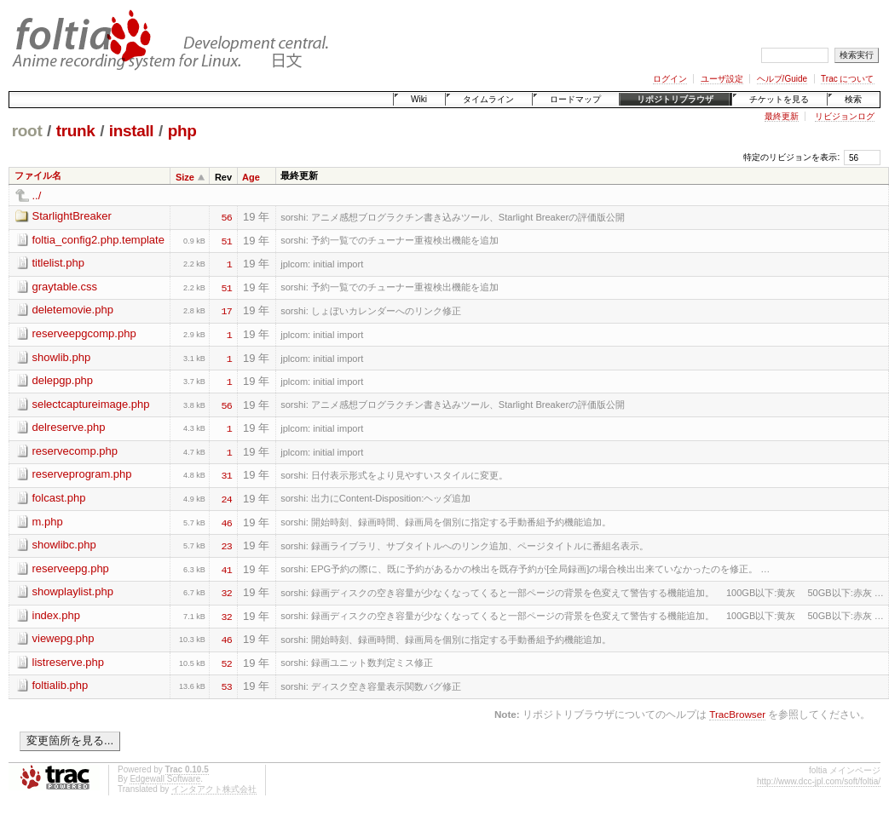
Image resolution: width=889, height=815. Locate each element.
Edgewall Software (165, 778)
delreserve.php (69, 427)
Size (185, 177)
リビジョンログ (845, 116)
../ (37, 195)
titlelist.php (58, 262)
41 (227, 569)
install (131, 131)
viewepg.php (63, 638)
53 (227, 685)
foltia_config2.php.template (98, 239)
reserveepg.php (70, 568)
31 (227, 474)
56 (227, 216)
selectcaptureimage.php (91, 404)
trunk (75, 131)
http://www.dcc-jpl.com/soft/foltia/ (818, 781)
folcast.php (59, 497)
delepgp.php (63, 380)
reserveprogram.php (82, 474)
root (27, 131)
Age (251, 177)
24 (227, 498)
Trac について (847, 78)
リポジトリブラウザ (675, 99)
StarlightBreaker (72, 215)
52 (227, 662)
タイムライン (488, 99)
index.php (56, 615)
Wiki (419, 99)
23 (227, 545)
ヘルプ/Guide (782, 78)
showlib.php (61, 357)
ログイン (670, 78)
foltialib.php (60, 685)
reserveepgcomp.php (84, 333)
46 (227, 522)
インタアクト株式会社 (214, 789)
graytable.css (65, 286)
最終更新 (782, 116)
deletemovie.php (72, 309)
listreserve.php (68, 662)
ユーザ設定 (722, 78)
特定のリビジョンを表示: (791, 157)
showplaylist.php (72, 591)
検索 (853, 99)
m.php (47, 521)
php (182, 131)
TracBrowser (737, 714)
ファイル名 (37, 175)
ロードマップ (575, 99)
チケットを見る (779, 99)
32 (227, 592)
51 (227, 240)
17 (227, 310)
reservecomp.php (75, 451)
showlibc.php (64, 544)
